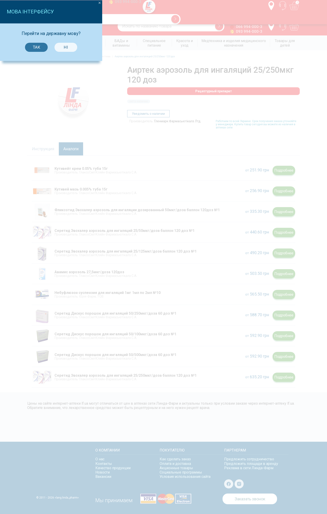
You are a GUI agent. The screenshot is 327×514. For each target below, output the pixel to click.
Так (147, 250)
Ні (177, 250)
